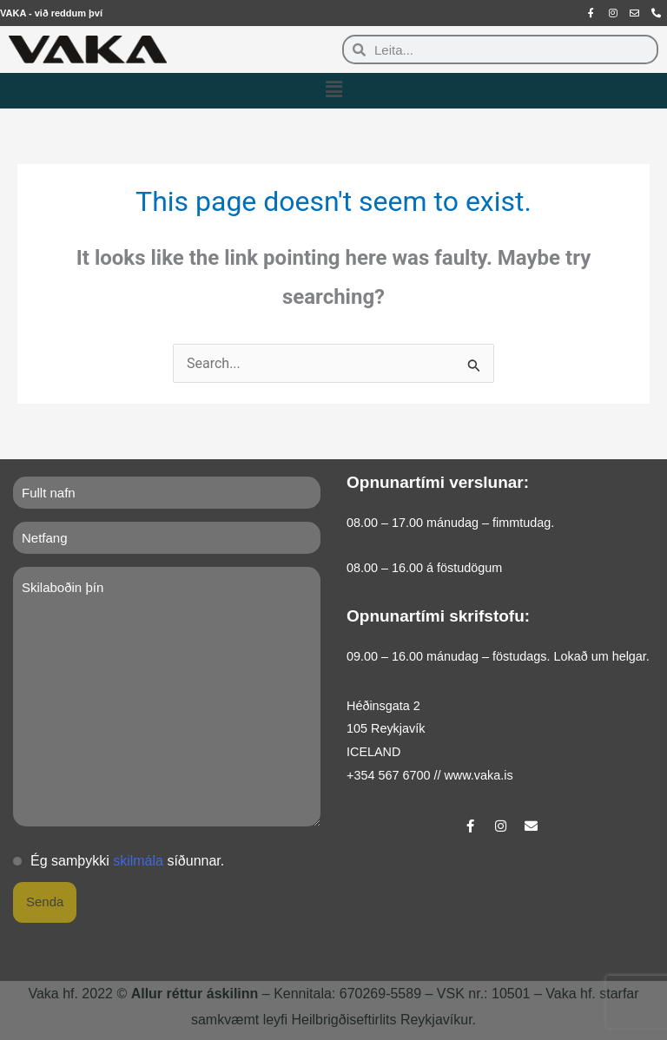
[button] (333, 91)
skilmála (138, 860)
